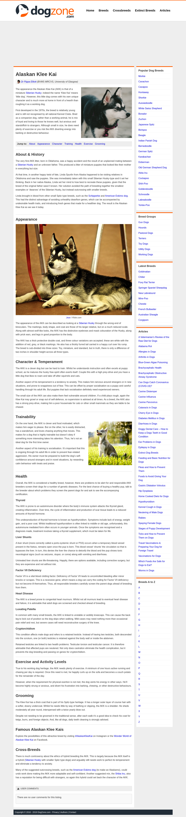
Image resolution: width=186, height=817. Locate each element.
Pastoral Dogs (145, 233)
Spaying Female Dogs (149, 523)
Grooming (100, 144)
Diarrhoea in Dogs (147, 423)
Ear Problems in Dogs (149, 442)
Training (68, 144)
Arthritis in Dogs (146, 357)
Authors (63, 812)
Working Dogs (145, 254)
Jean (68, 317)
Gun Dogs (143, 222)
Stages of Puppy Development (154, 528)
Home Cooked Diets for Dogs (153, 496)
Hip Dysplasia (145, 491)
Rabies (142, 518)
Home (90, 10)
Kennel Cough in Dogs (150, 507)
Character (57, 144)
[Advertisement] (93, 43)
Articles (165, 10)
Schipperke (94, 196)
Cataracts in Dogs (147, 407)
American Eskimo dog (116, 196)
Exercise (88, 144)
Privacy (55, 812)
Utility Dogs (144, 249)
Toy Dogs (143, 244)
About (32, 144)
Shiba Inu (120, 773)
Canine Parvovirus (148, 402)
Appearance (43, 144)
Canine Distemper (147, 391)
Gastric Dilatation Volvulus (152, 485)
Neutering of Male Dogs (150, 512)
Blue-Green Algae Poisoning (153, 362)
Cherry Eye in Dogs (148, 413)
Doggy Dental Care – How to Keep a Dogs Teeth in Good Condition (153, 433)
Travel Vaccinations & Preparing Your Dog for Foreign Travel (150, 547)
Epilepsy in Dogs (147, 447)
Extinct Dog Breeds (148, 452)
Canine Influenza (147, 397)
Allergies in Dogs (147, 351)
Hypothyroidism (146, 501)
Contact (72, 812)
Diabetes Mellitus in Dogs (151, 418)
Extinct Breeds (145, 10)
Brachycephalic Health (150, 368)
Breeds (104, 10)
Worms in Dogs (146, 570)
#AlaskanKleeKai (84, 736)
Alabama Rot (145, 346)
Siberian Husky (34, 93)
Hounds (142, 227)
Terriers (142, 238)
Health (78, 144)
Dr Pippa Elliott (28, 81)
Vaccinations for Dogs (149, 556)
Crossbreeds (122, 10)
